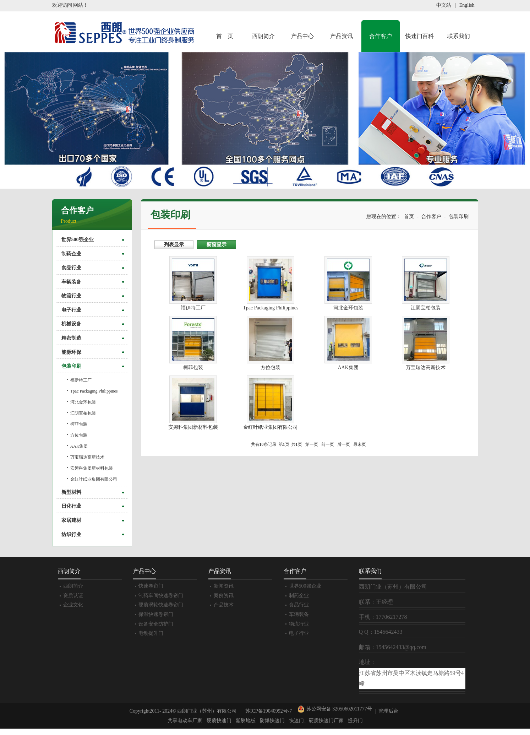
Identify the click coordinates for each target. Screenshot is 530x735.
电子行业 (71, 310)
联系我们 (458, 36)
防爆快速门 (272, 720)
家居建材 (71, 520)
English (467, 5)
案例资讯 (224, 595)
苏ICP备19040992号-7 (268, 711)
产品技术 (224, 604)
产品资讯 (341, 36)
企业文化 (73, 604)
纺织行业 (71, 534)
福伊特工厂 (81, 380)
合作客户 (380, 36)
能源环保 (71, 352)
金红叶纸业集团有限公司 (93, 479)
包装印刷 (71, 366)
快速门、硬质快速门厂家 (316, 720)
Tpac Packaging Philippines (94, 391)
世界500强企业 (77, 239)
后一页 (343, 444)
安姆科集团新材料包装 (91, 468)
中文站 (443, 5)
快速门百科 (419, 36)
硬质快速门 (219, 720)
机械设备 (71, 323)
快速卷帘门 (150, 586)
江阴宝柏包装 (83, 413)
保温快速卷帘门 (155, 614)
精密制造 (71, 338)
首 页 (224, 36)
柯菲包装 (78, 424)
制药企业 (71, 253)
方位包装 (78, 435)
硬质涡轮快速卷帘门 (160, 604)
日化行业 (71, 506)
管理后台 (388, 711)
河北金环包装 (83, 402)
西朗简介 (263, 36)
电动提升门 (150, 633)
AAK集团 (79, 446)
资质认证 (73, 595)
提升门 (355, 720)
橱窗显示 (216, 244)
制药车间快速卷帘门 (160, 595)
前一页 (327, 444)
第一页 (311, 444)
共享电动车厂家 (185, 720)
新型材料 (71, 492)
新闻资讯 (224, 586)
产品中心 (302, 36)
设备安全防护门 (155, 624)
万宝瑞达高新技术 (87, 457)
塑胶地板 (246, 720)
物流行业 (71, 295)
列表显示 (174, 244)
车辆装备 (71, 282)
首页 (409, 216)
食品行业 (71, 267)
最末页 (359, 444)
